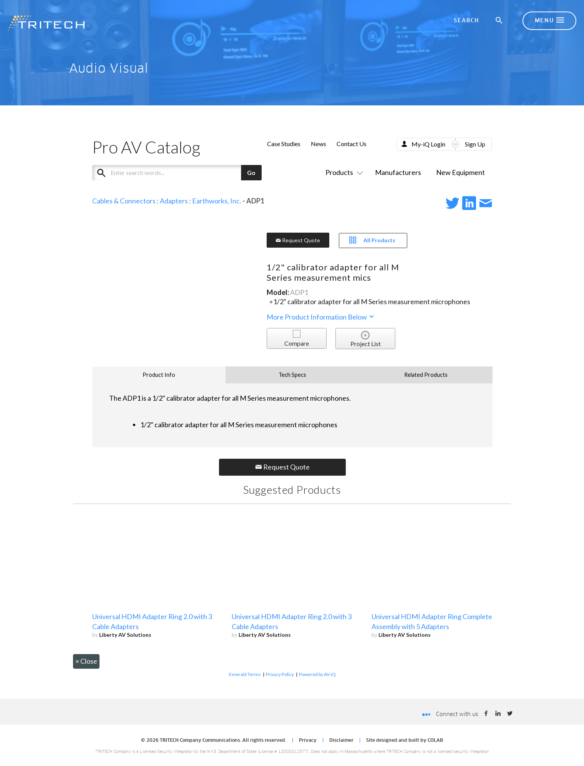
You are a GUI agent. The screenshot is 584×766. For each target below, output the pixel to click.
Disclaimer (341, 740)
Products (342, 172)
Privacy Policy (280, 674)
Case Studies (283, 143)
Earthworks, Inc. (216, 200)
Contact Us (352, 143)
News (318, 143)
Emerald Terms (245, 674)
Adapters (174, 200)
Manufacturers (398, 172)
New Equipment (460, 172)
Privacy (308, 740)
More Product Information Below (321, 317)
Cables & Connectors (124, 200)
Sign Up (475, 144)
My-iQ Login (428, 144)
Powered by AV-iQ (317, 674)
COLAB (435, 740)
